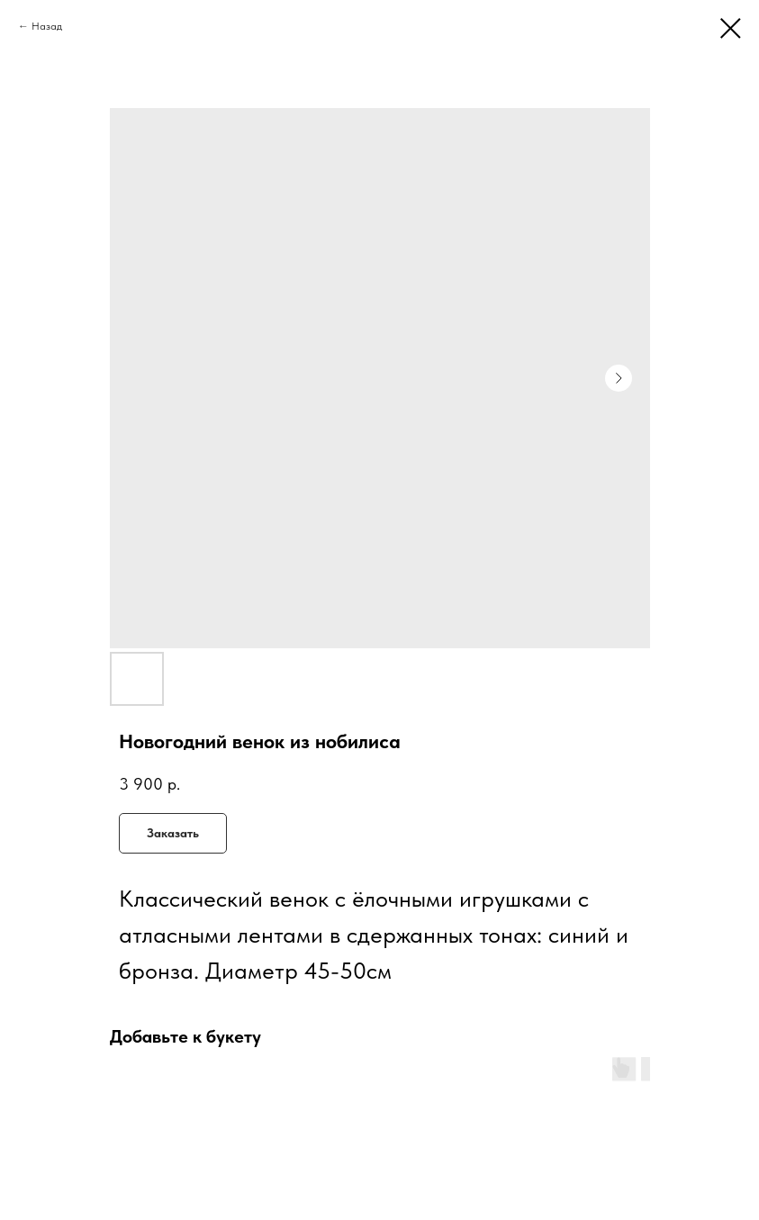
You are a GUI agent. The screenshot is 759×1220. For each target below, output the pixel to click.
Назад (47, 26)
